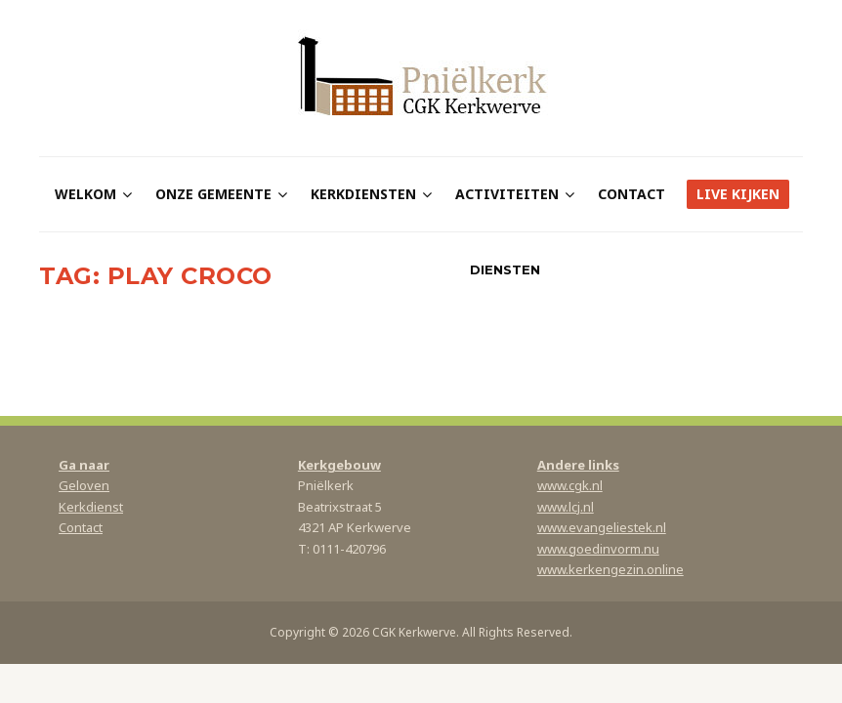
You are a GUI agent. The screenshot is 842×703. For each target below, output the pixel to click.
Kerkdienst (91, 507)
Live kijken (737, 194)
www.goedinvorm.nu (598, 549)
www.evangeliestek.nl (601, 527)
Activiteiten (507, 194)
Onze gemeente (213, 194)
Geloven (84, 485)
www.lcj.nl (565, 507)
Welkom (85, 194)
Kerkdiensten (363, 194)
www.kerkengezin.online (610, 569)
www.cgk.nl (570, 485)
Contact (631, 194)
